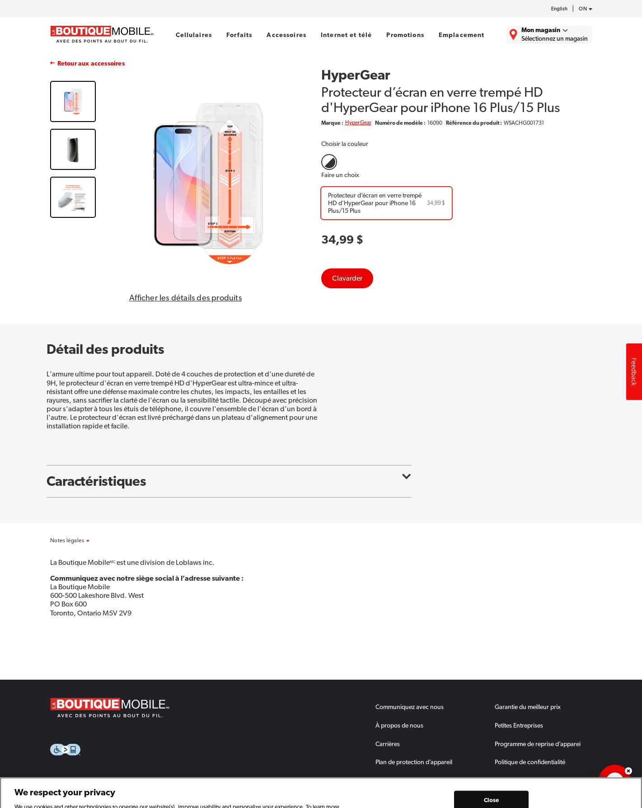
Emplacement (462, 35)
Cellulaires (194, 35)
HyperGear (358, 122)
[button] (89, 540)
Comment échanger (402, 780)
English (559, 9)
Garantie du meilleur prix (528, 706)
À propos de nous (399, 725)
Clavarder (347, 278)
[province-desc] (583, 9)
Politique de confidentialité (530, 762)
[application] (615, 781)
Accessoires (286, 35)
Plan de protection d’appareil (413, 762)
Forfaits (239, 35)
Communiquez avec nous (409, 706)
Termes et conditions (522, 780)
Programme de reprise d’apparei (538, 743)
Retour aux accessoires (91, 63)
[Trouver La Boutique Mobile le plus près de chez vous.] (549, 35)
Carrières (387, 743)
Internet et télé (346, 35)
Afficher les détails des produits (185, 298)
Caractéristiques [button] (229, 481)
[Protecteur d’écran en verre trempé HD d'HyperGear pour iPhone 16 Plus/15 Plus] (386, 203)
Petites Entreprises (519, 725)
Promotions (405, 35)
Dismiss (628, 771)
